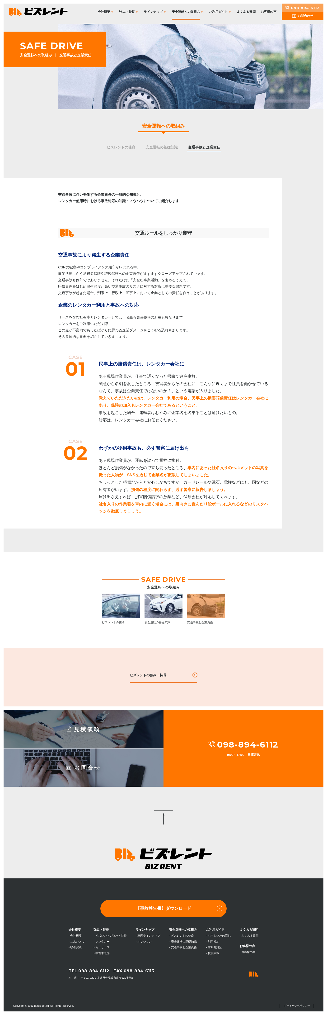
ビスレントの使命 (121, 147)
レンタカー (102, 941)
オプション (144, 941)
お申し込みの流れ (219, 935)
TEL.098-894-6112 (89, 970)
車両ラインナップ (148, 935)
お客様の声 (268, 12)
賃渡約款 (213, 953)
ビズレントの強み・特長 (148, 675)
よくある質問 (246, 12)
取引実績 (76, 947)
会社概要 (76, 935)
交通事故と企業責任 (204, 147)
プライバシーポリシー (297, 1005)
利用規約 (213, 941)
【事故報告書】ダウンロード (179, 908)
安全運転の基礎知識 (162, 147)
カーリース (102, 947)
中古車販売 (102, 953)
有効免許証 (215, 947)
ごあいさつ (77, 941)
